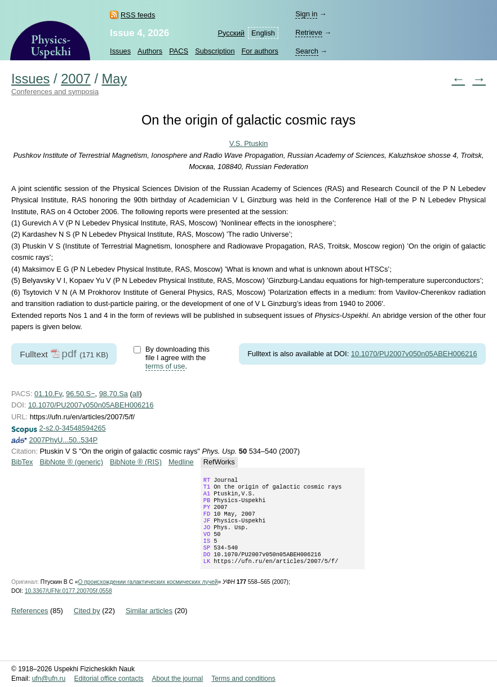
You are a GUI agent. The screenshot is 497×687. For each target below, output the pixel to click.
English (263, 33)
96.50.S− (80, 393)
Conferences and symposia (55, 91)
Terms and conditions (243, 678)
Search (306, 51)
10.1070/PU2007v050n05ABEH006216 (414, 353)
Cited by (87, 625)
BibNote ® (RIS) (136, 462)
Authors (149, 51)
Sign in (306, 14)
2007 (76, 79)
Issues (120, 51)
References (29, 625)
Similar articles (149, 625)
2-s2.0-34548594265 (72, 428)
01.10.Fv (48, 393)
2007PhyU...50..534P (63, 440)
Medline (181, 462)
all (136, 393)
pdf (69, 354)
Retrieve (308, 32)
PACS (178, 51)
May (114, 79)
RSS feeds (138, 15)
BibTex (22, 462)
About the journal (177, 678)
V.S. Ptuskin (248, 143)
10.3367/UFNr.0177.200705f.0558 (68, 605)
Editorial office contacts (109, 678)
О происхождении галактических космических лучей (148, 596)
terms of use (165, 366)
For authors (260, 51)
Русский (231, 33)
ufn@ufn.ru (49, 678)
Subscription (214, 51)
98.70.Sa (113, 393)
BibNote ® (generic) (71, 462)
